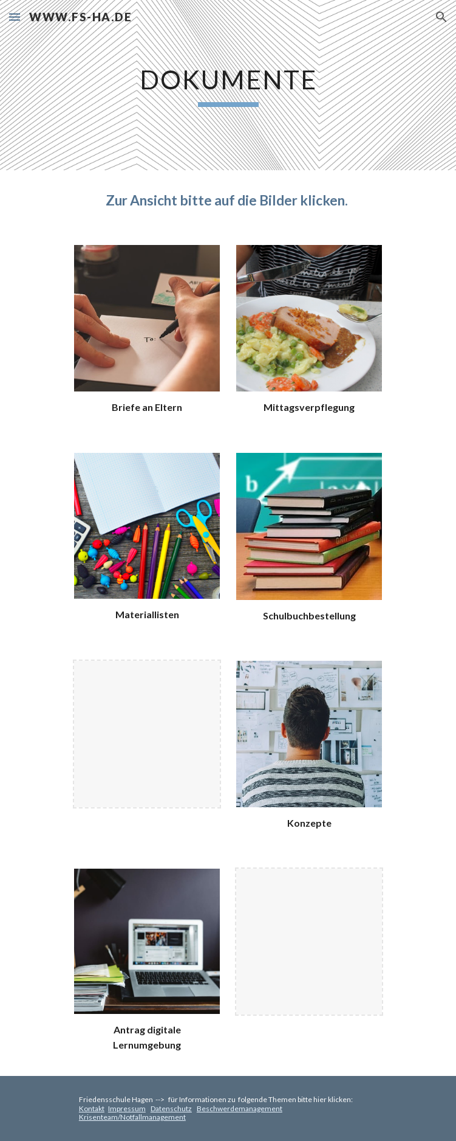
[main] (228, 85)
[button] (14, 16)
